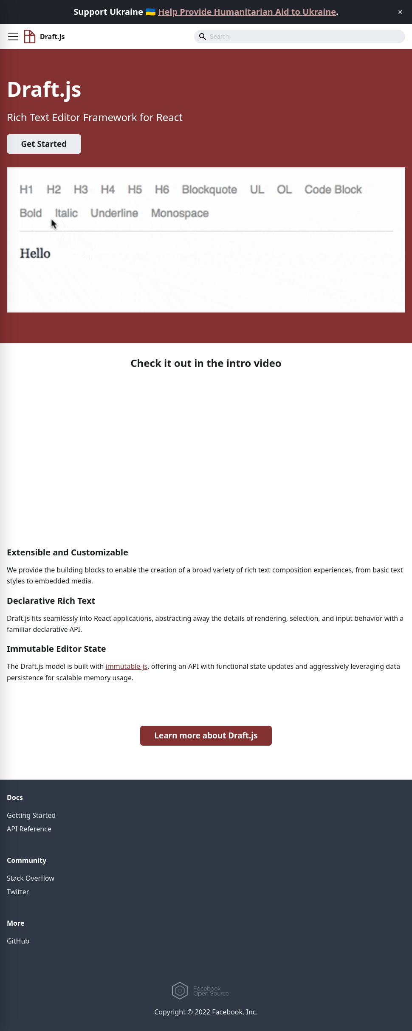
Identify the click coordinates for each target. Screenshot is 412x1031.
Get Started (44, 143)
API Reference (29, 829)
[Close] (400, 12)
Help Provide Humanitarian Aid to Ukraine (247, 11)
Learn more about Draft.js (206, 735)
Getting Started (31, 815)
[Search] (299, 36)
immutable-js (127, 666)
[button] (13, 36)
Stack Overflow (30, 878)
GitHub (18, 941)
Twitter (18, 891)
